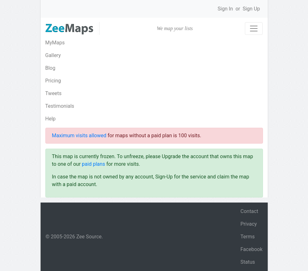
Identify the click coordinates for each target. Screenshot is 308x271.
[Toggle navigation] (254, 28)
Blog (50, 68)
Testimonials (59, 106)
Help (50, 119)
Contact (249, 211)
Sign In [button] (225, 9)
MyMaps (55, 43)
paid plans (93, 164)
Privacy (248, 224)
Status (247, 262)
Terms (247, 237)
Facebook (251, 249)
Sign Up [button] (251, 9)
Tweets (53, 93)
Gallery (53, 55)
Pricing (53, 81)
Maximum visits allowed (79, 135)
